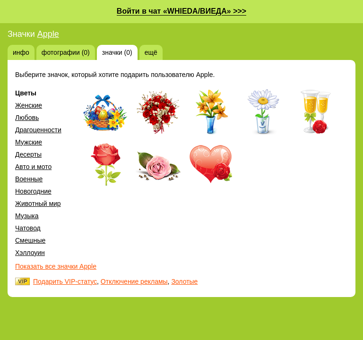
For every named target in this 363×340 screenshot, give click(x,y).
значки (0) (117, 52)
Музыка (27, 216)
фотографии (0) (66, 52)
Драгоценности (38, 130)
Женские (28, 105)
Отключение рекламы (134, 281)
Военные (29, 179)
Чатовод (28, 228)
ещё (151, 52)
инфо (21, 52)
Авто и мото (33, 166)
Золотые (184, 281)
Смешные (30, 240)
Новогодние (33, 191)
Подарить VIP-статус (65, 281)
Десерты (28, 154)
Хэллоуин (30, 252)
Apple (48, 34)
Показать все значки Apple (55, 266)
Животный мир (38, 203)
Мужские (28, 142)
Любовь (27, 117)
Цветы (25, 93)
